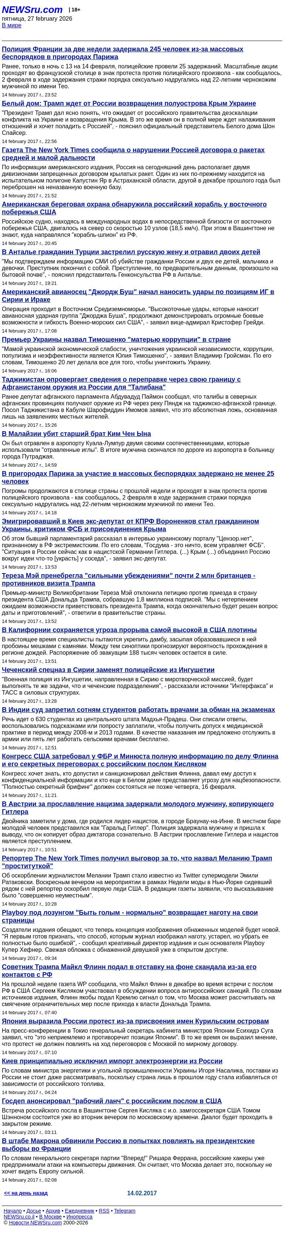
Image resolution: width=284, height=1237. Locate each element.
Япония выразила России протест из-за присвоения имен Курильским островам (135, 1021)
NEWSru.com (32, 9)
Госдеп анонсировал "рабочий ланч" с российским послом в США (112, 1101)
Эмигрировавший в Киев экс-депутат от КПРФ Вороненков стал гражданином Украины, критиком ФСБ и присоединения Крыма (130, 525)
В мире (11, 25)
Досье (33, 1211)
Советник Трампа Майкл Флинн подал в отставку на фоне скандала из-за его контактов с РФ (129, 970)
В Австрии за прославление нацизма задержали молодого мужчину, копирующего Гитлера (138, 807)
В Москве (50, 1217)
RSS (104, 1211)
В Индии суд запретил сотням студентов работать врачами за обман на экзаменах (138, 709)
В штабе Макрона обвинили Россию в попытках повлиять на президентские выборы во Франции (128, 1144)
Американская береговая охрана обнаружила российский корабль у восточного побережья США (134, 208)
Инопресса (80, 1217)
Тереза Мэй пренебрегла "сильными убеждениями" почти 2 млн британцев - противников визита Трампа (129, 579)
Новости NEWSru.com (35, 1223)
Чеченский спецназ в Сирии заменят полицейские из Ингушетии (108, 670)
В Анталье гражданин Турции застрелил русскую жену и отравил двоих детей (131, 252)
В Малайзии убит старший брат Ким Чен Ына (76, 433)
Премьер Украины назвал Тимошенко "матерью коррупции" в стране (116, 339)
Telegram (125, 1211)
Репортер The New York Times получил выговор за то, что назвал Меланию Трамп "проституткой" (137, 862)
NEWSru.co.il (19, 1217)
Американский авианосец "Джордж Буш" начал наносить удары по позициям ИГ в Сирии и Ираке (138, 295)
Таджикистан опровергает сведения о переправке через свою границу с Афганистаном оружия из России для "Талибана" (121, 383)
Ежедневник (79, 1211)
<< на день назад (26, 1193)
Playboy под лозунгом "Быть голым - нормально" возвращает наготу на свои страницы (130, 916)
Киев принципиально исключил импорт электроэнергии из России (112, 1061)
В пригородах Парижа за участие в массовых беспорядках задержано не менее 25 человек (138, 477)
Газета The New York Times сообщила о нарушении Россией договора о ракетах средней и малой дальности (133, 153)
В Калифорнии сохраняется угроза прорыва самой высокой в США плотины (129, 630)
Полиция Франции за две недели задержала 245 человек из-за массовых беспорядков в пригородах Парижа (122, 53)
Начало (13, 1211)
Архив (53, 1211)
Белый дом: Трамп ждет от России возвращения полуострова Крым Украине (129, 103)
